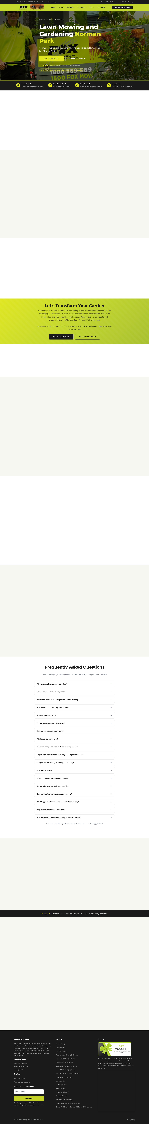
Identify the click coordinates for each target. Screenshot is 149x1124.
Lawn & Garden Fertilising (64, 1062)
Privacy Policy (22, 1105)
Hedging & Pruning (62, 1092)
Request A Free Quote (122, 7)
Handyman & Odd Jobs (63, 1077)
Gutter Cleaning (61, 1085)
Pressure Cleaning (62, 1096)
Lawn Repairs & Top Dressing (65, 1059)
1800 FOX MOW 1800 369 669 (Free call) (30, 2)
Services (70, 7)
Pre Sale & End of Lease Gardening (67, 1073)
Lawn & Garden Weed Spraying (66, 1066)
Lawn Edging (60, 1047)
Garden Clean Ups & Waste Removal (68, 1103)
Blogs (92, 7)
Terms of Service (34, 1105)
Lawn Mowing (60, 1044)
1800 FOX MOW (19, 1078)
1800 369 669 (61, 326)
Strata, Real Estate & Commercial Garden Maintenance (74, 1107)
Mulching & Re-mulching (64, 1099)
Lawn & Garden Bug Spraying (65, 1070)
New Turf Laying (61, 1051)
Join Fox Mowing (127, 2)
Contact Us (101, 7)
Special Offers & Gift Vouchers (110, 2)
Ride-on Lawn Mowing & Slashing (67, 1055)
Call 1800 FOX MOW (78, 59)
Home (53, 7)
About (61, 7)
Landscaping (60, 1081)
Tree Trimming (60, 1088)
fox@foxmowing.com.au (53, 2)
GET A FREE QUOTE (51, 59)
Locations (82, 7)
